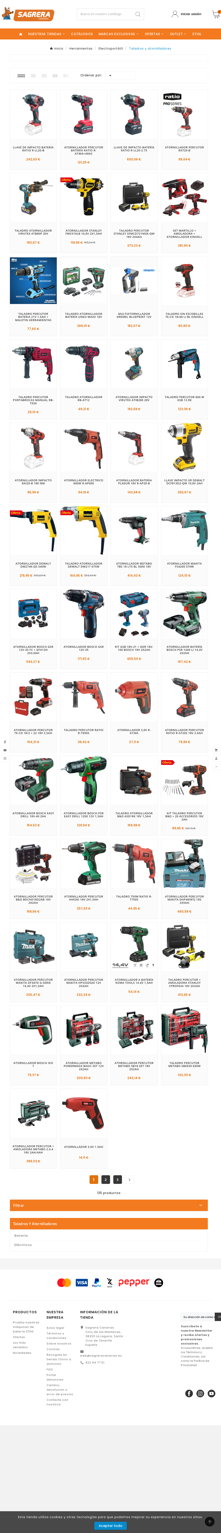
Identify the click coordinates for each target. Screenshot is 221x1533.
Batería (21, 1343)
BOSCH (111, 1232)
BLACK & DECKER (111, 1225)
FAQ (50, 1477)
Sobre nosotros (59, 1451)
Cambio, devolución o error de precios (60, 1497)
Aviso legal (55, 1436)
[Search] (138, 14)
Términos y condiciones (56, 1443)
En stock (111, 1306)
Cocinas (53, 1457)
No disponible (111, 1313)
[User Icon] (186, 14)
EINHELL (111, 1255)
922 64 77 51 (94, 1470)
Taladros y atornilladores (35, 1331)
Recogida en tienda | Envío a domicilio (59, 1467)
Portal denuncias (55, 1485)
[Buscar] (104, 14)
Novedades (22, 1461)
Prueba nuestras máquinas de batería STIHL (26, 1434)
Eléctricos (23, 1353)
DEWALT (111, 1240)
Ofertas (19, 1445)
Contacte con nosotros (57, 1510)
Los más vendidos (20, 1452)
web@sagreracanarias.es (101, 1463)
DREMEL (111, 1247)
